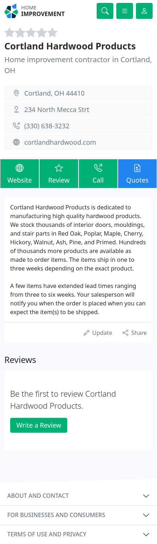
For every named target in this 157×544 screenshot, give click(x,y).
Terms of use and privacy (46, 534)
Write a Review (38, 425)
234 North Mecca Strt (56, 109)
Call (98, 173)
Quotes (137, 173)
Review (58, 173)
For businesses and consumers (56, 515)
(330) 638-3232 (46, 125)
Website (19, 173)
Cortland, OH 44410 (54, 93)
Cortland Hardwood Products (70, 46)
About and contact (38, 496)
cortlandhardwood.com (60, 142)
